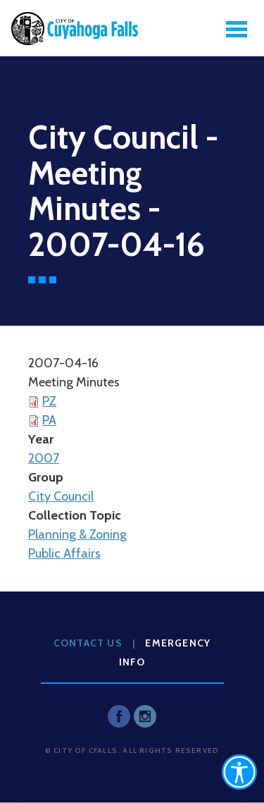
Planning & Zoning (77, 534)
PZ (49, 401)
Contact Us (88, 643)
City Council (61, 496)
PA (49, 420)
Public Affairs (64, 553)
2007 (43, 458)
